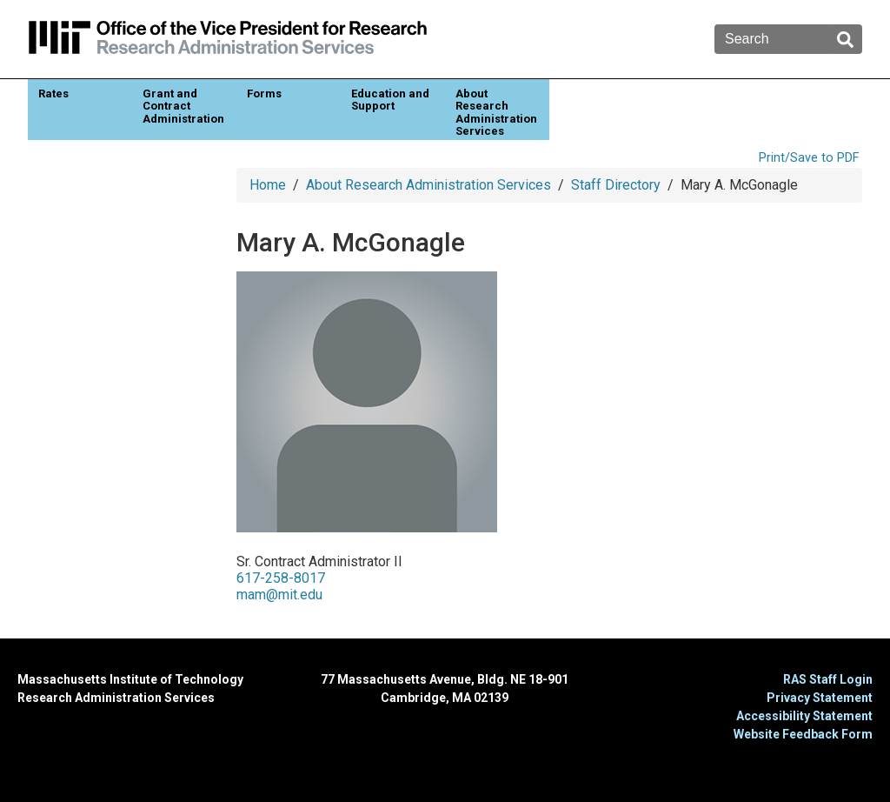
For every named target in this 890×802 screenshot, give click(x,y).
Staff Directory (616, 185)
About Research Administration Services (496, 112)
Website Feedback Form (803, 734)
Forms (264, 93)
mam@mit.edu (279, 594)
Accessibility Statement (804, 716)
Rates (53, 93)
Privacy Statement (820, 698)
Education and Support (390, 99)
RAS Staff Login (828, 679)
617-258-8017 (280, 578)
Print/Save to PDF (809, 157)
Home (267, 185)
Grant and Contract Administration (183, 106)
